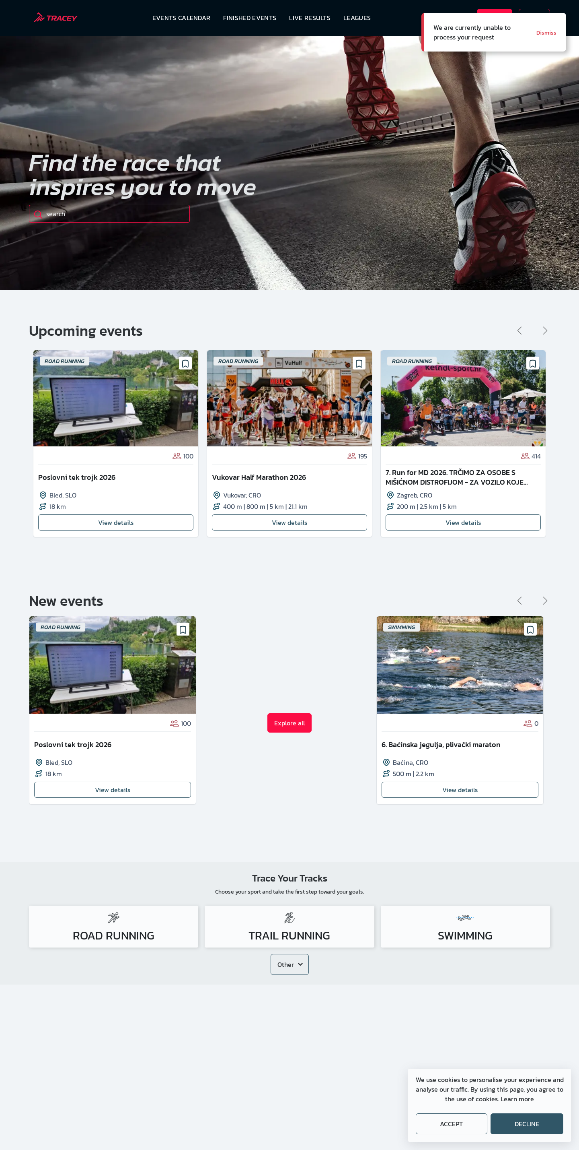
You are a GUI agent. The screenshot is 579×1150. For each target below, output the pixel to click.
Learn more (517, 1099)
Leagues (357, 18)
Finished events (249, 18)
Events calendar (181, 18)
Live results (310, 18)
